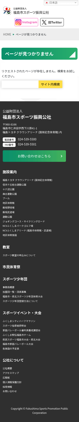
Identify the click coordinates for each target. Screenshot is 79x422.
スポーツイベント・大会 (22, 312)
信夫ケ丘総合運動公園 (14, 184)
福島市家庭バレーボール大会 (18, 344)
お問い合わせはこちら (34, 156)
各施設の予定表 (11, 348)
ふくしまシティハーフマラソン (19, 321)
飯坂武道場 (9, 212)
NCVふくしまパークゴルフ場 (18, 225)
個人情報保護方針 (12, 382)
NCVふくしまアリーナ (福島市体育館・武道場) (27, 230)
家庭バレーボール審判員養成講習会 (21, 330)
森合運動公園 (10, 193)
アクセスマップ (11, 373)
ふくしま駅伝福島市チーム (17, 334)
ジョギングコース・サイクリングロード (24, 221)
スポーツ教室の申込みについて (19, 255)
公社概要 (7, 368)
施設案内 (10, 171)
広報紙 (6, 377)
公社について (13, 360)
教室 (6, 246)
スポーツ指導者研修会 (14, 325)
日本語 (51, 2)
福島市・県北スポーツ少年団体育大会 (23, 296)
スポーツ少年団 (15, 278)
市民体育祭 (11, 266)
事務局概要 (9, 287)
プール (6, 198)
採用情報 (7, 386)
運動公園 (7, 216)
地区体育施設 (10, 235)
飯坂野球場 (9, 207)
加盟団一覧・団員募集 (14, 291)
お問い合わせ (10, 391)
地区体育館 (9, 202)
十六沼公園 (9, 189)
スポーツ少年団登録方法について (20, 301)
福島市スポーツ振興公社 (39, 114)
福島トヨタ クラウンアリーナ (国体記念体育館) (27, 180)
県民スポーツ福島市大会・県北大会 (21, 339)
